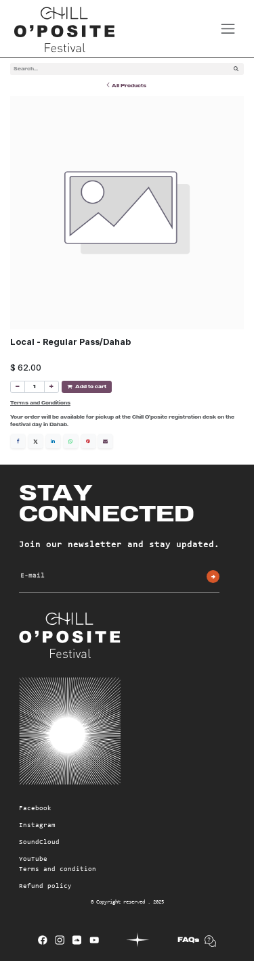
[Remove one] (17, 386)
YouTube (33, 858)
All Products (126, 85)
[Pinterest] (88, 440)
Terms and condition (57, 869)
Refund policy (45, 886)
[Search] (236, 69)
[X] (35, 440)
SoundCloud (39, 842)
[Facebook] (18, 440)
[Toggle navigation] (228, 29)
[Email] (105, 440)
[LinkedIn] (53, 440)
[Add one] (51, 386)
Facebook (35, 808)
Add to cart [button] (87, 385)
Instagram (37, 825)
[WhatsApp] (71, 440)
